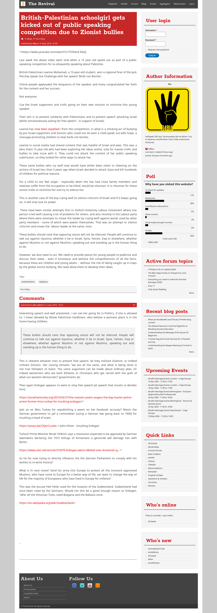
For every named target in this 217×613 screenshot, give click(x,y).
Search (27, 597)
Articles (124, 4)
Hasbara (43, 281)
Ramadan (152, 471)
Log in (192, 4)
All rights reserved (42, 606)
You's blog (40, 39)
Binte (150, 559)
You (34, 43)
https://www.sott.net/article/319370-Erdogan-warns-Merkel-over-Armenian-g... (70, 450)
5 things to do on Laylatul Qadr (162, 269)
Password (150, 40)
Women (151, 485)
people (151, 457)
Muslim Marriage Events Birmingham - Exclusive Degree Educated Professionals (169, 393)
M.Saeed (152, 521)
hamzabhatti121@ (156, 548)
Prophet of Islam (155, 475)
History (151, 461)
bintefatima (153, 552)
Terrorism (152, 482)
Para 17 (151, 285)
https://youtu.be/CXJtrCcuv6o (39, 426)
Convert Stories (155, 450)
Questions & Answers (157, 478)
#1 (134, 305)
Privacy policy (30, 589)
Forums (134, 4)
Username (151, 30)
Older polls (153, 242)
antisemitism (28, 281)
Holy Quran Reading (157, 289)
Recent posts (179, 4)
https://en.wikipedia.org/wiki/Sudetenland (47, 503)
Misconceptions (155, 468)
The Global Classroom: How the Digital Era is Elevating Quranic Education (167, 327)
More (191, 293)
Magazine (112, 4)
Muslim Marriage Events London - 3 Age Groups (169, 378)
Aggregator (165, 4)
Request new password (158, 49)
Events (153, 4)
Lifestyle (152, 464)
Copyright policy (31, 593)
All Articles (152, 443)
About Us (28, 585)
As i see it (38, 305)
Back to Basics (154, 454)
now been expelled (48, 129)
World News (153, 447)
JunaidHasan (154, 562)
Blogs (144, 4)
